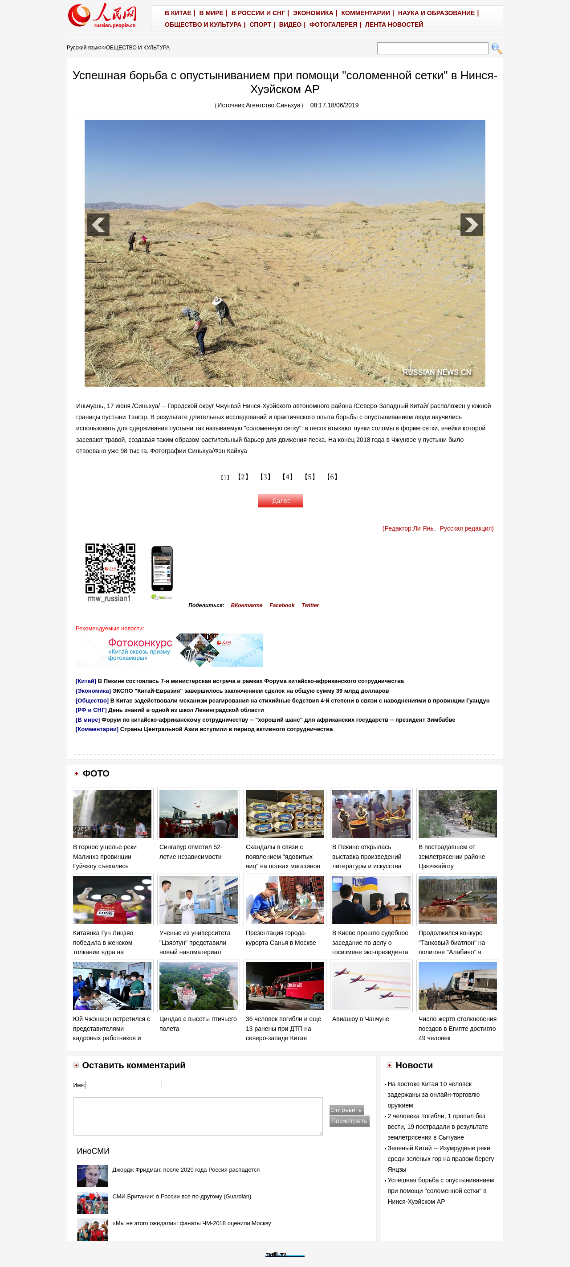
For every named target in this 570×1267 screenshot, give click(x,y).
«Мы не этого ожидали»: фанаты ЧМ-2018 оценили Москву (192, 1223)
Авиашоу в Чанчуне (360, 1018)
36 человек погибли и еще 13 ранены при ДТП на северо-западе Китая (283, 1028)
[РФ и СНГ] (91, 710)
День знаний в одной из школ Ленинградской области (186, 710)
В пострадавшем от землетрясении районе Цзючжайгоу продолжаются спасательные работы (452, 866)
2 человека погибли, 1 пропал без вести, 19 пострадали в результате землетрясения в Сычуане (438, 1126)
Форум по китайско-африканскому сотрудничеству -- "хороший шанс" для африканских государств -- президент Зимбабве (279, 719)
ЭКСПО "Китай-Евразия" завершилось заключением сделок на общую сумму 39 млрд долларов (251, 690)
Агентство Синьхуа (273, 105)
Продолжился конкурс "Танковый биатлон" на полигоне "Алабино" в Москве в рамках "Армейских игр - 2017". (452, 952)
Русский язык (83, 48)
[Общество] (92, 700)
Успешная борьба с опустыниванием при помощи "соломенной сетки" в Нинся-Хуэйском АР (441, 1191)
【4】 (288, 477)
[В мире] (88, 719)
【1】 (225, 477)
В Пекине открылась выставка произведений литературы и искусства (367, 856)
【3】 (265, 477)
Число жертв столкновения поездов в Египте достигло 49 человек (458, 1028)
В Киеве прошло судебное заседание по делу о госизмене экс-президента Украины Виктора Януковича (370, 952)
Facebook (281, 605)
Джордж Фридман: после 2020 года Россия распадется (186, 1169)
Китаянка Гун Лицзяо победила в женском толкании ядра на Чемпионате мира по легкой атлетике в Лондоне (112, 952)
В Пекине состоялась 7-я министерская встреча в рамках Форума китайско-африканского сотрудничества (251, 681)
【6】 (332, 477)
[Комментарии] (97, 729)
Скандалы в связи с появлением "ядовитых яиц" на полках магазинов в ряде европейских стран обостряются (283, 866)
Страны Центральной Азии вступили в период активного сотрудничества (226, 729)
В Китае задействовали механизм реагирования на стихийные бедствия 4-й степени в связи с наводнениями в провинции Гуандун (300, 700)
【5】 (310, 477)
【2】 (243, 477)
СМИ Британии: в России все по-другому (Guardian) (182, 1196)
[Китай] (86, 681)
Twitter (310, 605)
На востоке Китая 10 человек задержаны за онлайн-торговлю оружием (434, 1094)
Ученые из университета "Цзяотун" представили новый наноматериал (194, 942)
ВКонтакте (247, 605)
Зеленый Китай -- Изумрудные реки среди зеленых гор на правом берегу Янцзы (441, 1158)
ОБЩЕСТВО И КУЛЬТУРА (138, 48)
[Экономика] (93, 690)
